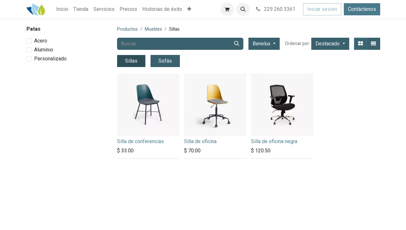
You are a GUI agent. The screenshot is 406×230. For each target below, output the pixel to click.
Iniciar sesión (322, 9)
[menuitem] (62, 9)
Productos (127, 29)
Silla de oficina (200, 141)
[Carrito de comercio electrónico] (227, 9)
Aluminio (43, 50)
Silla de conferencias (140, 141)
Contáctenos (362, 9)
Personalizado (50, 59)
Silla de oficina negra (274, 141)
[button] (243, 9)
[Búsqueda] (236, 44)
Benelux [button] (262, 44)
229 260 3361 (275, 9)
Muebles (153, 29)
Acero (40, 41)
